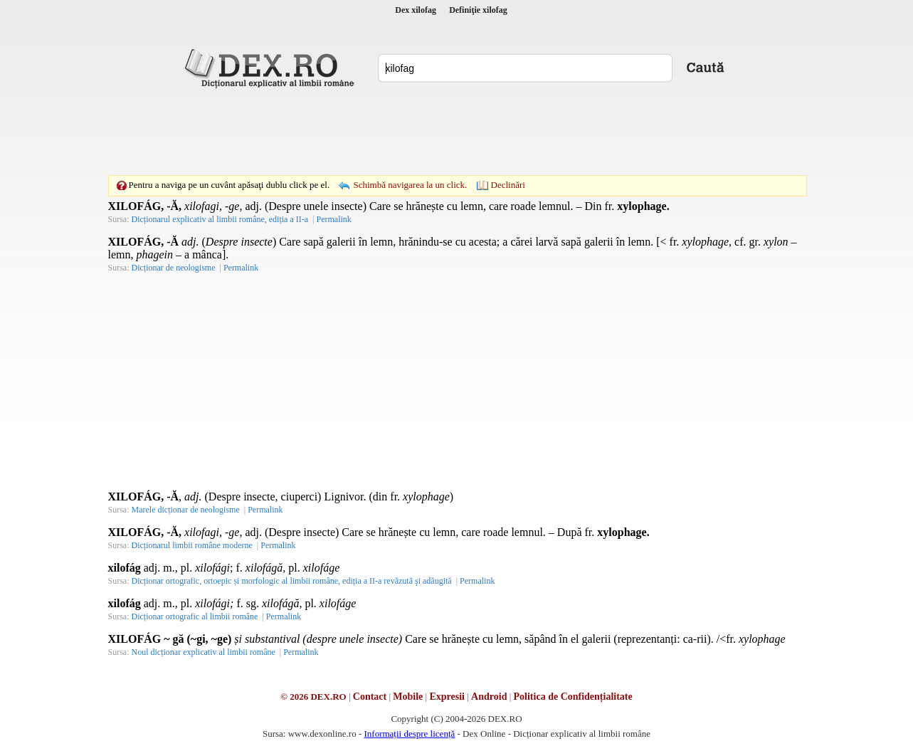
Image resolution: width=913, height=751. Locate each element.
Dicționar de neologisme (174, 268)
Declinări (508, 184)
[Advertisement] (457, 132)
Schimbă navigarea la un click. (410, 184)
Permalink (333, 219)
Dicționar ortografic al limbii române (195, 616)
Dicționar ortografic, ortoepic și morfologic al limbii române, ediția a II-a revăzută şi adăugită (292, 581)
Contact (369, 696)
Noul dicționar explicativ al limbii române (203, 652)
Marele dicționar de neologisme (186, 510)
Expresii (447, 696)
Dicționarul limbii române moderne (192, 545)
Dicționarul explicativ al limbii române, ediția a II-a (220, 219)
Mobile (408, 696)
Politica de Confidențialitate (573, 696)
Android (489, 696)
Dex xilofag (415, 10)
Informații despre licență (409, 733)
